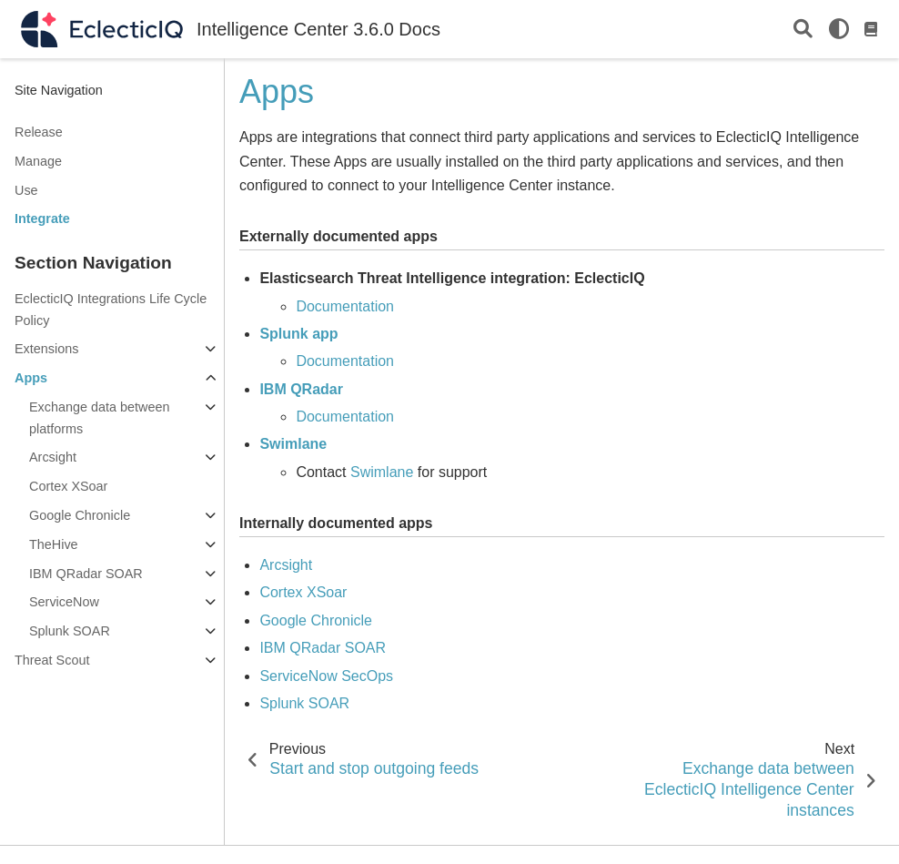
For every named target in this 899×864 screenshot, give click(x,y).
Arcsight (52, 457)
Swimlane (381, 472)
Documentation (345, 306)
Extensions (46, 348)
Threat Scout (52, 660)
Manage (38, 161)
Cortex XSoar (68, 486)
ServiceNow (64, 602)
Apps (31, 378)
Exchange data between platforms (99, 418)
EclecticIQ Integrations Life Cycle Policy (111, 309)
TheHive (53, 544)
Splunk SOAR (69, 631)
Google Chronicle (79, 515)
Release (39, 132)
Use (26, 190)
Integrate (42, 218)
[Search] (803, 29)
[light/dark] (839, 29)
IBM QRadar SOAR (86, 573)
